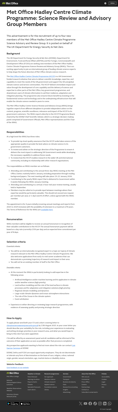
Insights (65, 390)
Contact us (85, 390)
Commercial (85, 379)
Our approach (48, 377)
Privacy (104, 384)
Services (65, 374)
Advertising (66, 392)
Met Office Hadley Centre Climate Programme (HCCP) (32, 76)
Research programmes (51, 374)
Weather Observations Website (14, 389)
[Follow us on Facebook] (90, 404)
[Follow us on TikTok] (95, 404)
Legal (103, 382)
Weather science (49, 379)
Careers (84, 384)
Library (46, 390)
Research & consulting (70, 387)
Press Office (85, 382)
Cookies (104, 379)
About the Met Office (89, 374)
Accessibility (106, 377)
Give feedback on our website (18, 368)
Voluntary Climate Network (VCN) (12, 395)
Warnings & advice (34, 379)
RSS (103, 387)
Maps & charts (32, 382)
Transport (66, 379)
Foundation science (50, 387)
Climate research (50, 382)
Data (64, 384)
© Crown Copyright (105, 409)
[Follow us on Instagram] (100, 404)
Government (67, 377)
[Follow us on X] (81, 404)
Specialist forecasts (34, 387)
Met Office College (13, 376)
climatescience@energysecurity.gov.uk (22, 325)
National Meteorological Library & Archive (14, 382)
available (47, 210)
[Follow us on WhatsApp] (109, 404)
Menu (112, 3)
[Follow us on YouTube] (86, 404)
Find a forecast (32, 377)
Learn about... (32, 390)
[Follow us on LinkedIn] (105, 404)
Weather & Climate (34, 374)
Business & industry (69, 382)
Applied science (49, 384)
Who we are (85, 377)
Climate (30, 384)
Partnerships (86, 387)
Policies (104, 374)
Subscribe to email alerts (90, 392)
